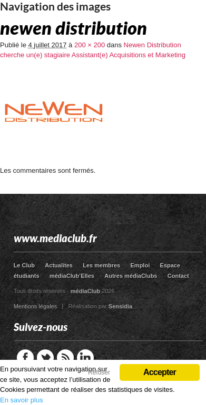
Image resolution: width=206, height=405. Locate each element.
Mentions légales (35, 306)
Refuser (99, 372)
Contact (178, 276)
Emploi (140, 265)
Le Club (24, 265)
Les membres (101, 265)
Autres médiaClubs (130, 276)
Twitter (45, 357)
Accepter (159, 372)
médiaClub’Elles (72, 276)
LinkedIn (85, 357)
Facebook (25, 357)
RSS (65, 357)
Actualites (59, 265)
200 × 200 (89, 45)
